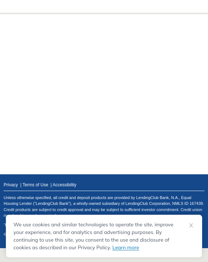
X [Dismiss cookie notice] (191, 225)
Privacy (11, 184)
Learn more (125, 247)
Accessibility (64, 184)
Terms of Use (35, 184)
